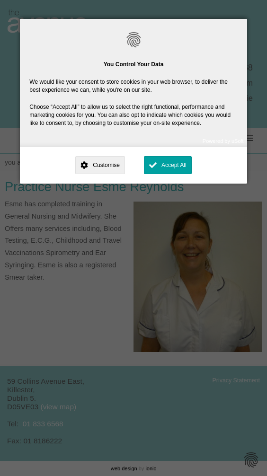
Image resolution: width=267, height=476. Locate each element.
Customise (106, 165)
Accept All (174, 165)
